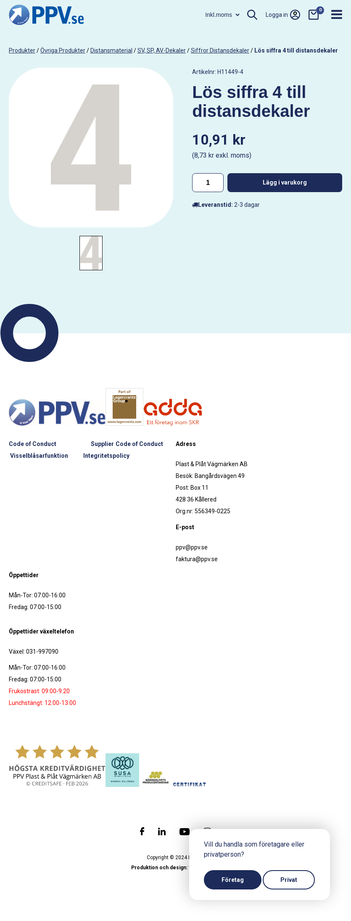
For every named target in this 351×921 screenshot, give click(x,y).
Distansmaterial (111, 50)
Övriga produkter (62, 50)
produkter (22, 50)
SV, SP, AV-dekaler (161, 50)
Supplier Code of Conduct (127, 444)
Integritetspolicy (106, 455)
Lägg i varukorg (285, 182)
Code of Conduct (33, 444)
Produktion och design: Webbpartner (175, 868)
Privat (288, 879)
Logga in (283, 15)
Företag (233, 879)
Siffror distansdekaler (220, 50)
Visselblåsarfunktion (39, 455)
